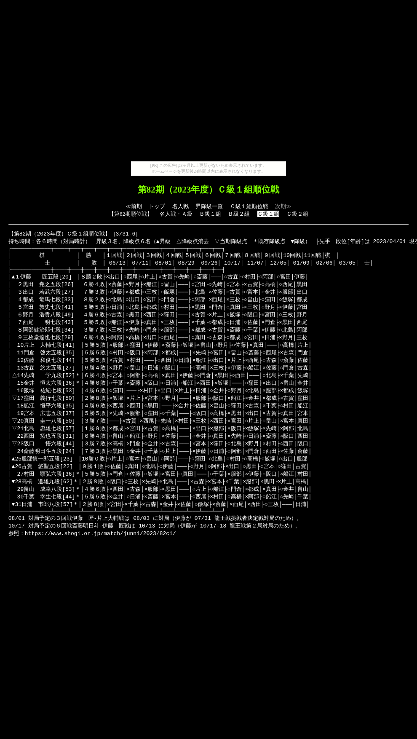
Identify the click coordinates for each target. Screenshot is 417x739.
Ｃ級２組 (297, 214)
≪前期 (134, 206)
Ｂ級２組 (239, 214)
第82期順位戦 (130, 214)
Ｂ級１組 (210, 214)
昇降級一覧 (209, 206)
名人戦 (180, 206)
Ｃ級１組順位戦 (249, 206)
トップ (157, 206)
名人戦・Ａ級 (176, 214)
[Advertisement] (207, 82)
